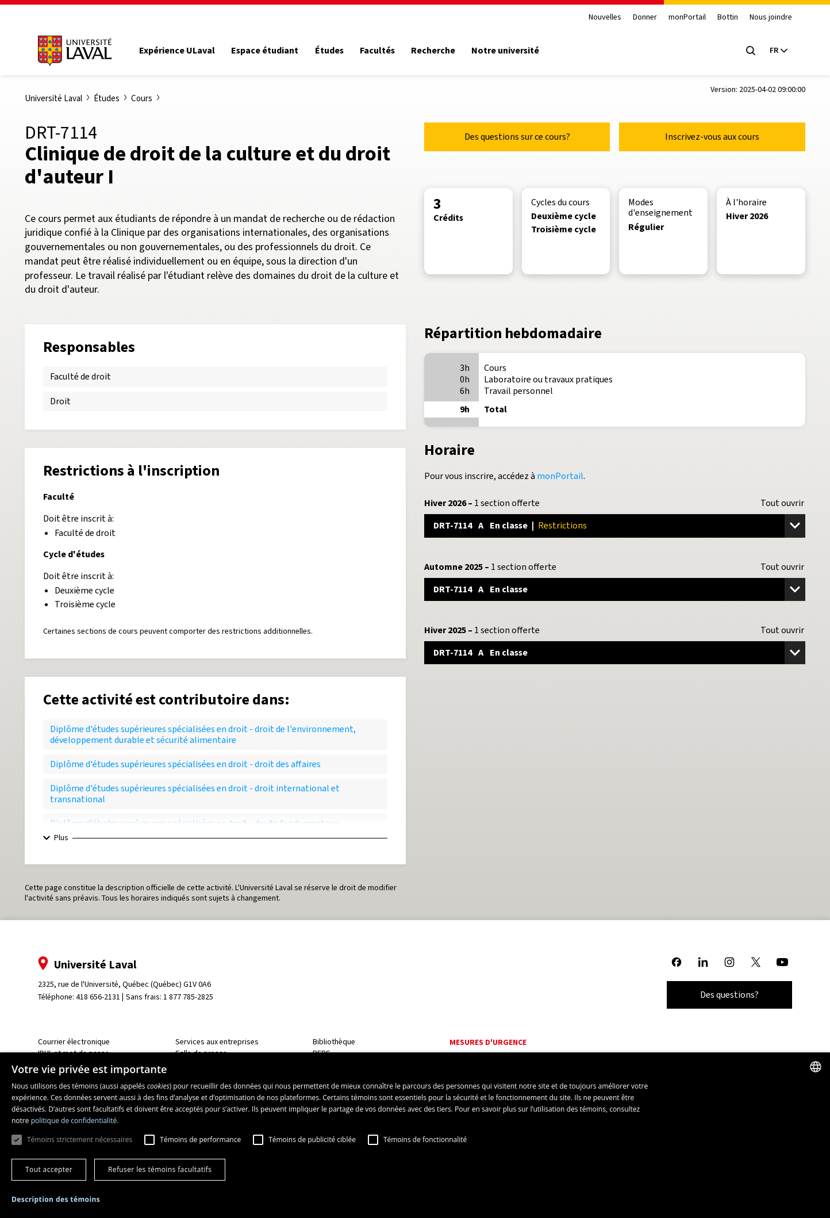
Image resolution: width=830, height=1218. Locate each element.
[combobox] (815, 1067)
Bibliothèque (334, 1041)
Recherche (433, 50)
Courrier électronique (74, 1041)
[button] (55, 1200)
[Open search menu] (750, 50)
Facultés (377, 50)
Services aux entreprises (217, 1041)
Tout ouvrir (782, 503)
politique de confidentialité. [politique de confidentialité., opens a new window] (75, 1120)
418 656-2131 (98, 996)
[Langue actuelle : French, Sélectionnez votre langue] (778, 50)
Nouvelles (605, 17)
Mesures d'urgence (488, 1042)
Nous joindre (771, 17)
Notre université (505, 50)
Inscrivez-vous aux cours (712, 137)
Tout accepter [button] (48, 1169)
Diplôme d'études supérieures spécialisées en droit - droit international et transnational (195, 793)
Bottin (727, 17)
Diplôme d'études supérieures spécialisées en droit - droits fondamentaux (194, 823)
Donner (645, 17)
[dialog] (415, 1135)
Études (329, 50)
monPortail (687, 17)
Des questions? (729, 995)
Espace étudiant (264, 50)
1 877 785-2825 (188, 996)
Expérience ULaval (177, 50)
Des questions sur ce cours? (517, 137)
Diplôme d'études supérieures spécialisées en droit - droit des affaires (185, 764)
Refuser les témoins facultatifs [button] (160, 1169)
